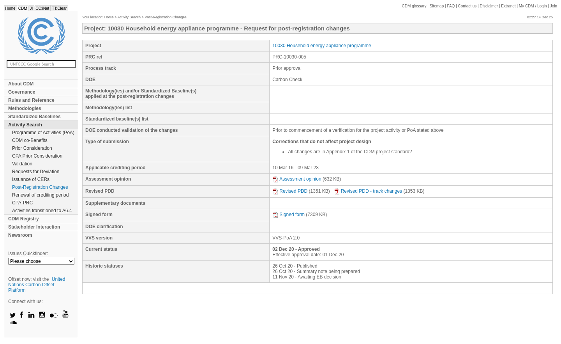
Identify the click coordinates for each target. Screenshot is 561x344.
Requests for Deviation (35, 171)
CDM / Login (533, 6)
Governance (21, 92)
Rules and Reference (31, 100)
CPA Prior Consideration (37, 156)
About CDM (21, 84)
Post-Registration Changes (40, 187)
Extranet (508, 6)
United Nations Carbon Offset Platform (36, 285)
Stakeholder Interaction (34, 227)
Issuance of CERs (30, 179)
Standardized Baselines (34, 116)
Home (10, 8)
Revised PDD (289, 191)
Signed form (288, 214)
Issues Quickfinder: (28, 253)
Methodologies (24, 108)
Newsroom (20, 235)
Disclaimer (489, 6)
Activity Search (25, 125)
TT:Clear (59, 8)
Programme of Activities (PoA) (43, 132)
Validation (22, 164)
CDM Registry (23, 219)
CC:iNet (42, 8)
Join (553, 6)
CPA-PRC (22, 203)
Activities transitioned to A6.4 (42, 210)
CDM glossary (414, 6)
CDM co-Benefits (30, 140)
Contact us (467, 6)
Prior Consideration (32, 148)
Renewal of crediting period (40, 195)
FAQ (451, 6)
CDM (22, 8)
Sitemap (437, 6)
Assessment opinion (296, 179)
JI (31, 8)
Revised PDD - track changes (368, 191)
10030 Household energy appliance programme (321, 45)
